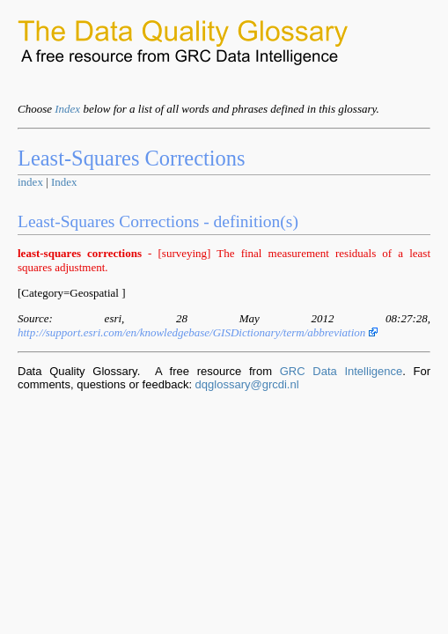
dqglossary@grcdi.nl (247, 384)
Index (67, 108)
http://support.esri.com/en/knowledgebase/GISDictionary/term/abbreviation (198, 332)
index (30, 181)
